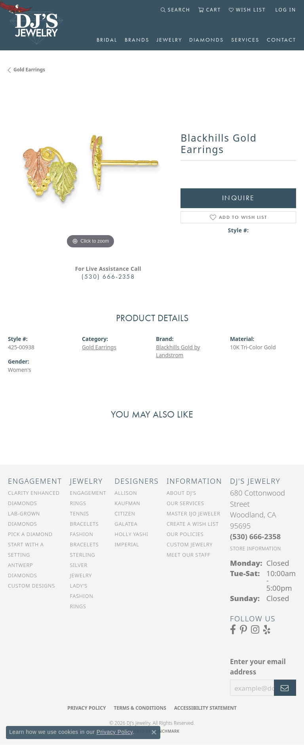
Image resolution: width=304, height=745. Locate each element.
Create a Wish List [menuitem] (193, 523)
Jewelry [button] (169, 39)
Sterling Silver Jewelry (82, 565)
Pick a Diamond (30, 534)
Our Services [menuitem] (185, 503)
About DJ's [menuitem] (181, 492)
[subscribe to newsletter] (285, 688)
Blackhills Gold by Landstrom (178, 351)
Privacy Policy (86, 708)
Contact (281, 39)
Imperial (127, 544)
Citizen (125, 513)
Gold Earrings (29, 69)
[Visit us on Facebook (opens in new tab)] (233, 629)
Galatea (126, 523)
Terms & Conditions (140, 708)
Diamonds (206, 39)
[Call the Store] (255, 536)
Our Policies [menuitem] (185, 534)
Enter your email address (258, 666)
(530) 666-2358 (108, 276)
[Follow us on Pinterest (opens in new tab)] (243, 629)
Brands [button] (137, 39)
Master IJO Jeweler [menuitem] (193, 513)
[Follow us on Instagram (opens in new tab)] (255, 629)
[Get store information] (255, 548)
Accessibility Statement (205, 708)
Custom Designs (31, 585)
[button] (175, 10)
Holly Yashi (131, 534)
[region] (90, 168)
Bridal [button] (107, 39)
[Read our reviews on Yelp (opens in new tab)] (266, 629)
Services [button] (245, 39)
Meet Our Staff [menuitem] (188, 554)
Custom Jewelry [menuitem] (190, 544)
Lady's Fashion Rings (81, 596)
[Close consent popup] (154, 732)
